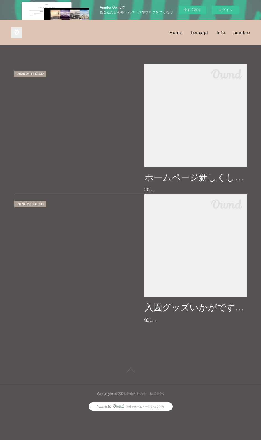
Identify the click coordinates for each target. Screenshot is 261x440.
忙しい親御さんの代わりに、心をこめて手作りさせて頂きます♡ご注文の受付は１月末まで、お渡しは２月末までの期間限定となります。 (195, 335)
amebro (241, 32)
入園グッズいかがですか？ (195, 315)
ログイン (225, 10)
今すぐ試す (192, 9)
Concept (199, 32)
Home (175, 32)
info (220, 32)
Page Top (130, 395)
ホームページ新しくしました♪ (195, 177)
